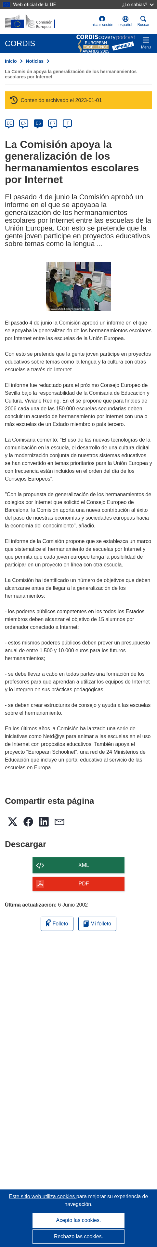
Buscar (143, 21)
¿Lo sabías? (138, 4)
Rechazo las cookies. (78, 1236)
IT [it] (67, 123)
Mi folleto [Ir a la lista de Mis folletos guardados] (97, 924)
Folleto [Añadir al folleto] (57, 922)
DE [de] (9, 123)
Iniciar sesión (102, 21)
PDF (84, 883)
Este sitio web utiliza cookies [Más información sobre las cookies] (42, 1196)
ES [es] (38, 123)
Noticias (35, 61)
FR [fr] (52, 123)
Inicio (11, 61)
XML (83, 865)
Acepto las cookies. (78, 1220)
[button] (125, 21)
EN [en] (24, 123)
